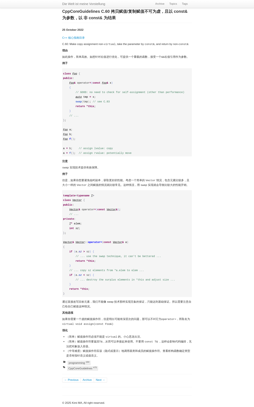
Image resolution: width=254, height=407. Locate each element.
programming (79, 362)
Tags (185, 3)
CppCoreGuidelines (82, 368)
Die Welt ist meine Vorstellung (83, 4)
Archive (159, 3)
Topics (173, 3)
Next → (100, 379)
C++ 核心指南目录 (73, 37)
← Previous (71, 379)
